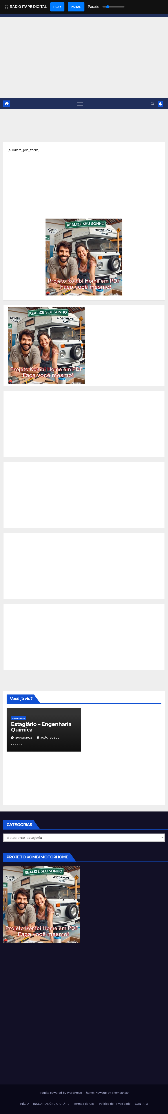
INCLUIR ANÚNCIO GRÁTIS (51, 1103)
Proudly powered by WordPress (60, 1092)
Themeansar (120, 1092)
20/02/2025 (24, 737)
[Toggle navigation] (80, 104)
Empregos (18, 718)
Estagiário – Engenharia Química (41, 727)
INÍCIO (24, 1103)
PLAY (57, 7)
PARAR (76, 7)
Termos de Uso (84, 1103)
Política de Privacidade (114, 1103)
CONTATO (141, 1103)
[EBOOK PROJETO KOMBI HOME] (84, 257)
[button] (152, 104)
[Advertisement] (84, 188)
